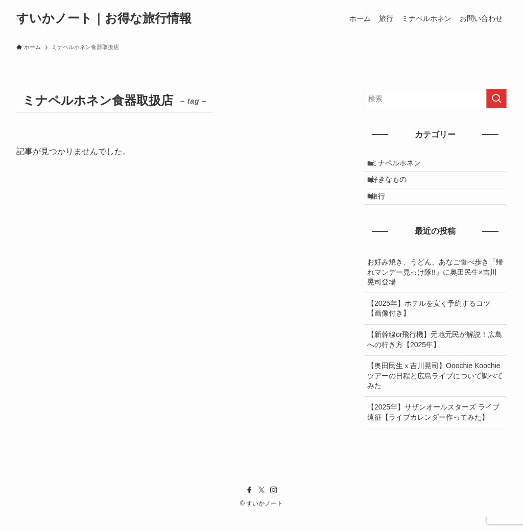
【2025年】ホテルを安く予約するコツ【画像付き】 (428, 322)
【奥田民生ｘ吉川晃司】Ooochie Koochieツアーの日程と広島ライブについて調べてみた (435, 390)
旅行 (383, 208)
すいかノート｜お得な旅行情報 (104, 18)
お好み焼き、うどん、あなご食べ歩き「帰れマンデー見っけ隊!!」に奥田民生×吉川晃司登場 (435, 286)
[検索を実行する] (496, 98)
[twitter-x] (261, 504)
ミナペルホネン (401, 165)
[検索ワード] (435, 98)
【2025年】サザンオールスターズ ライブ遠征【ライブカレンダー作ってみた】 (433, 426)
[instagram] (273, 504)
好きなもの (394, 186)
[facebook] (249, 504)
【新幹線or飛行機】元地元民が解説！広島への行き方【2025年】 (434, 354)
